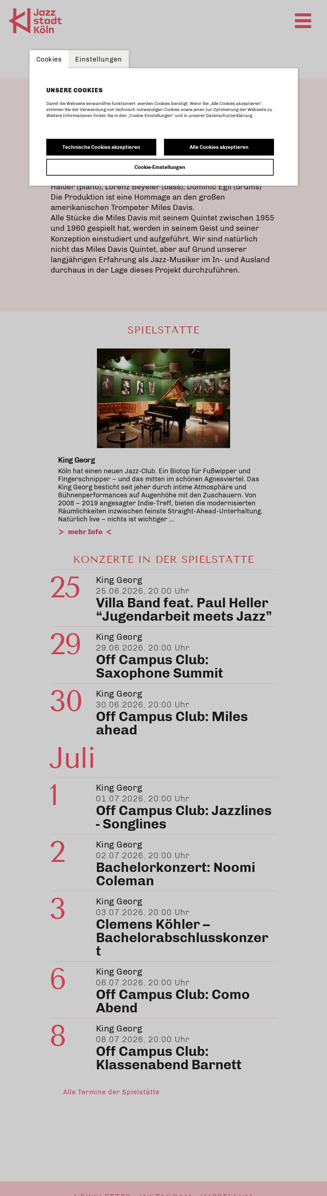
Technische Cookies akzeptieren (101, 147)
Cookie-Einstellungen (159, 167)
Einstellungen (98, 59)
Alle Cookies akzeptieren (219, 147)
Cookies (49, 59)
